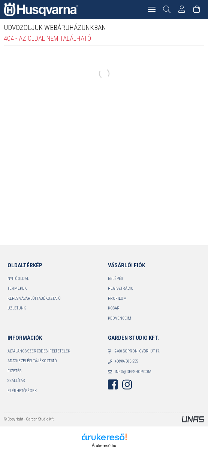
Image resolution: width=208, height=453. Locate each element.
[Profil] (181, 9)
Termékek (17, 288)
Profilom (117, 298)
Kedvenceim (119, 318)
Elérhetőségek (22, 390)
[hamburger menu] (151, 9)
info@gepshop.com (133, 371)
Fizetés (14, 371)
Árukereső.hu (104, 445)
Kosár (114, 308)
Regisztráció (120, 288)
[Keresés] (167, 9)
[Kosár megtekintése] (196, 9)
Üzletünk (16, 308)
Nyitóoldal (18, 278)
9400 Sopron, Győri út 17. (137, 351)
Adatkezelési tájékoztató (32, 360)
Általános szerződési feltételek (38, 351)
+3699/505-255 (126, 361)
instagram (127, 384)
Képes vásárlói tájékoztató (34, 298)
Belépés (115, 278)
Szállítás (16, 380)
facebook (113, 384)
